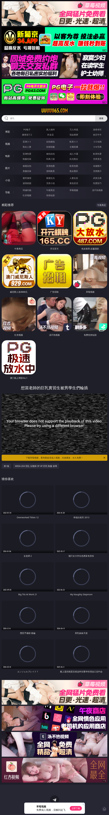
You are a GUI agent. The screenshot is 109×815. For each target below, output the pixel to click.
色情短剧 (50, 195)
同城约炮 (27, 190)
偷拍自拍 (50, 153)
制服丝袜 (27, 158)
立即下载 (76, 808)
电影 (7, 156)
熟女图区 (74, 171)
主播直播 (74, 146)
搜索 (101, 118)
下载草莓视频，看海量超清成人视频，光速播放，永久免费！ (66, 458)
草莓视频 (74, 190)
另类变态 (97, 158)
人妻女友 (74, 178)
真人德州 (50, 129)
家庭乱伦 (50, 178)
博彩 (7, 131)
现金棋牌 (74, 134)
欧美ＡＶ (74, 141)
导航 (7, 192)
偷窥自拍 (27, 165)
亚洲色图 (50, 165)
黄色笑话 (74, 183)
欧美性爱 (97, 153)
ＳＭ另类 (97, 146)
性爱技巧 (97, 183)
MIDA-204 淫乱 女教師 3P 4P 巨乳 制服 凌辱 (36, 466)
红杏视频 (27, 195)
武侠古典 (97, 178)
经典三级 (50, 158)
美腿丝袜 (27, 171)
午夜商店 (50, 190)
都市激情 (27, 178)
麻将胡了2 (27, 134)
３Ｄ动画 (97, 141)
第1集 (6, 466)
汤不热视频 (97, 190)
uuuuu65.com (54, 111)
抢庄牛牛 (97, 134)
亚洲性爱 (27, 153)
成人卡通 (74, 153)
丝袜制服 (50, 146)
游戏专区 (97, 129)
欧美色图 (74, 165)
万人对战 (74, 129)
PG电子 (27, 129)
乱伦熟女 (74, 158)
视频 (7, 144)
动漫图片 (97, 165)
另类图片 (97, 171)
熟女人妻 (27, 146)
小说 (7, 180)
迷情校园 (27, 183)
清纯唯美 (50, 171)
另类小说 (50, 183)
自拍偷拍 (50, 141)
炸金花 (50, 134)
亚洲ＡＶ (27, 141)
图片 (7, 168)
